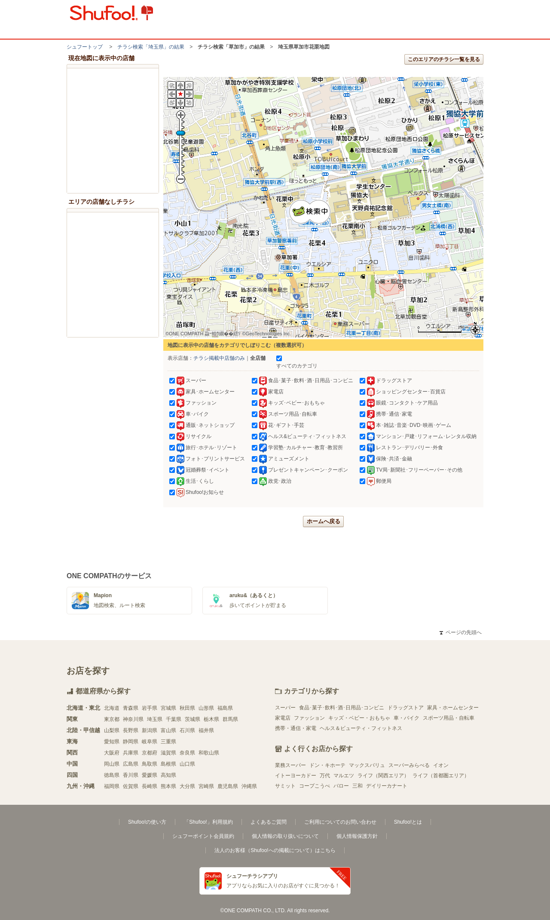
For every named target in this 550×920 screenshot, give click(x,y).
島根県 (168, 764)
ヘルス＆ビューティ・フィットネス (361, 728)
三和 (357, 786)
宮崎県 (206, 786)
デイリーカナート (386, 786)
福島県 (225, 708)
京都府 (149, 753)
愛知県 (111, 742)
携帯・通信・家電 (295, 728)
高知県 (168, 775)
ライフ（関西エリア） (383, 776)
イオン (441, 765)
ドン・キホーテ (327, 765)
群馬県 (230, 719)
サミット (285, 786)
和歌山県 (209, 753)
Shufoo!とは (408, 822)
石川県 (187, 730)
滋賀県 (168, 753)
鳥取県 (149, 764)
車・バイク (406, 718)
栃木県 (211, 719)
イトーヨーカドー (295, 776)
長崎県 (149, 786)
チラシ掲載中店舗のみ (219, 358)
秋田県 (187, 708)
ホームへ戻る (323, 521)
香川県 (130, 775)
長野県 (130, 730)
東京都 (111, 719)
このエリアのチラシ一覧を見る (444, 59)
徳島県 (111, 775)
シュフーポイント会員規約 (203, 836)
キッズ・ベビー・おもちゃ (359, 718)
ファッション (309, 718)
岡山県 (111, 764)
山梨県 (111, 730)
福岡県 (111, 786)
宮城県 (168, 708)
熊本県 (168, 786)
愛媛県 (149, 775)
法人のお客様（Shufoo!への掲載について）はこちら (274, 850)
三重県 (168, 742)
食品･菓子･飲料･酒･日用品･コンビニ (341, 708)
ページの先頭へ (461, 632)
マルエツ (343, 776)
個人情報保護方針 (357, 836)
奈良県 (187, 753)
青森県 (130, 708)
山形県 (206, 708)
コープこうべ (314, 786)
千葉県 (173, 719)
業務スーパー (290, 765)
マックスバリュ (367, 765)
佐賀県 (130, 786)
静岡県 (130, 742)
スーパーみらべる (409, 765)
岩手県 (149, 708)
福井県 (206, 730)
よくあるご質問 (269, 822)
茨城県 (192, 719)
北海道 (111, 708)
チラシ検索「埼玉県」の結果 (150, 47)
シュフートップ (85, 47)
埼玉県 (154, 719)
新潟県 (149, 730)
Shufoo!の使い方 (147, 822)
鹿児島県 (227, 786)
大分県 (187, 786)
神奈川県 (133, 719)
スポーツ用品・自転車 (448, 718)
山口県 (187, 764)
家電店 (282, 718)
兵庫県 (130, 753)
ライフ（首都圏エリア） (440, 776)
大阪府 (111, 753)
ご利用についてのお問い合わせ (340, 822)
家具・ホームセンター (453, 708)
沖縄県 (249, 786)
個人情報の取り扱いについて (285, 836)
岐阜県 (149, 742)
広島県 (130, 764)
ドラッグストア (406, 708)
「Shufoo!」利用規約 (208, 822)
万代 (325, 776)
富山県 (168, 730)
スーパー (285, 708)
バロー (341, 786)
